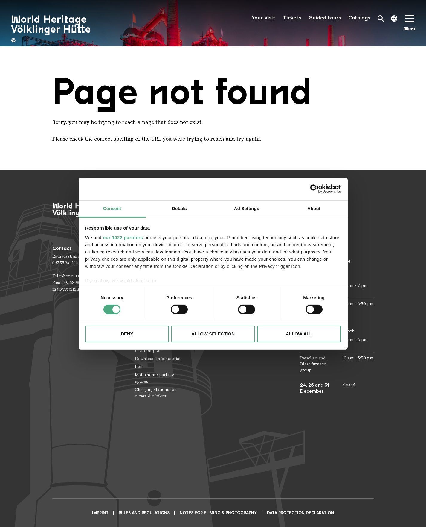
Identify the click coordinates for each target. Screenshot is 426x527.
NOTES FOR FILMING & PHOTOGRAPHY (218, 513)
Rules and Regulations (144, 513)
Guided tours (325, 17)
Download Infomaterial (158, 358)
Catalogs (359, 17)
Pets (139, 367)
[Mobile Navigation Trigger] (409, 25)
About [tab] (313, 208)
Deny (127, 333)
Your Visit (263, 17)
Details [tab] (179, 208)
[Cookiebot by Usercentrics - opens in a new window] (314, 188)
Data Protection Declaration (300, 513)
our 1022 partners (123, 237)
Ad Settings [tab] (246, 208)
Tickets (292, 17)
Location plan (148, 350)
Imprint (100, 513)
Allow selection (213, 333)
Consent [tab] (112, 208)
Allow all (299, 333)
